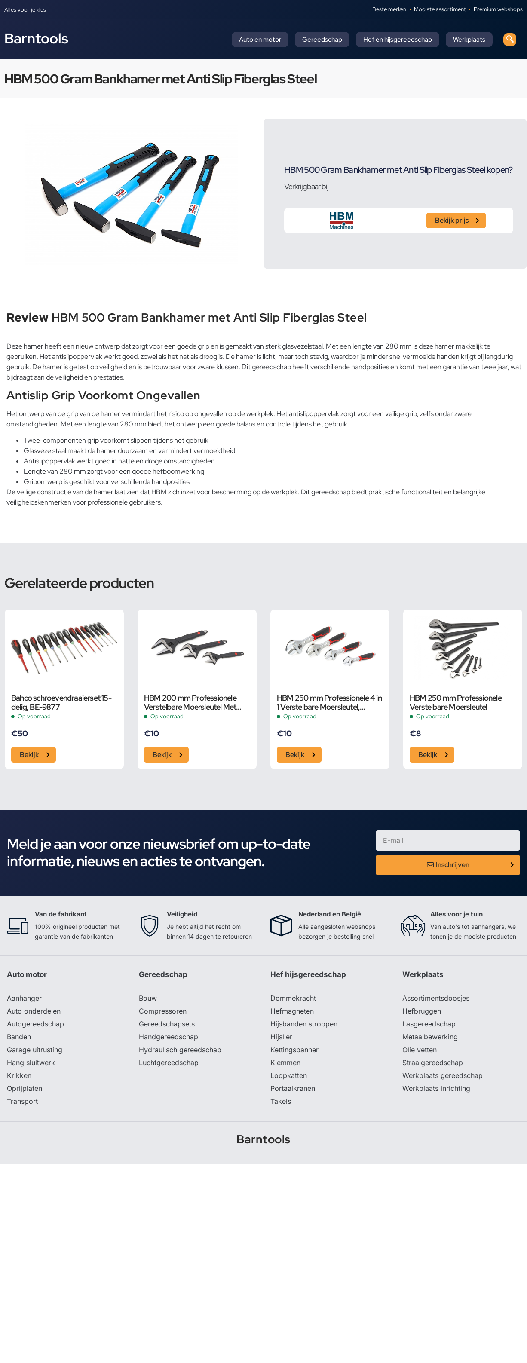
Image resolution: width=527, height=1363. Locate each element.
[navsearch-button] (509, 39)
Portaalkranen (292, 1088)
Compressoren (163, 1011)
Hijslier (281, 1036)
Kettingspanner (294, 1049)
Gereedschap (322, 39)
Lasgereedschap (429, 1024)
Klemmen (285, 1062)
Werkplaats (469, 39)
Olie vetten (419, 1049)
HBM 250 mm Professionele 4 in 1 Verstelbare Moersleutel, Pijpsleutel (329, 702)
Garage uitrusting (34, 1049)
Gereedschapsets (167, 1024)
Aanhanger (24, 998)
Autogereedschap (35, 1024)
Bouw (148, 998)
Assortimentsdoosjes (435, 998)
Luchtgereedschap (169, 1062)
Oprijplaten (24, 1088)
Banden (19, 1036)
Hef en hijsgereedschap (397, 39)
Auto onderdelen (34, 1011)
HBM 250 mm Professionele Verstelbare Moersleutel (456, 702)
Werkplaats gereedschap (442, 1075)
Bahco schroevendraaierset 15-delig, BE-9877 (61, 702)
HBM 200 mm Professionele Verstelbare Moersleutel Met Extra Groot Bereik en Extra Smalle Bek (190, 702)
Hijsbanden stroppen (303, 1024)
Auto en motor (260, 39)
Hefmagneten (292, 1011)
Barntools (36, 38)
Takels (280, 1101)
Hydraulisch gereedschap (180, 1049)
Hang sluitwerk (31, 1062)
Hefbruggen (421, 1011)
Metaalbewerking (430, 1036)
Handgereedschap (168, 1036)
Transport (22, 1101)
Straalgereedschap (432, 1062)
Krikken (19, 1075)
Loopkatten (288, 1075)
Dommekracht (293, 998)
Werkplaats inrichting (436, 1088)
